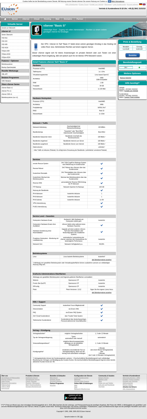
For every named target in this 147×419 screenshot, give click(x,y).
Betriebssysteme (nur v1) (10, 97)
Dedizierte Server (32, 378)
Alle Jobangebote (129, 389)
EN (82, 417)
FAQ (75, 387)
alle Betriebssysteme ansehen (101, 260)
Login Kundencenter (119, 4)
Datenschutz (5, 385)
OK (109, 1)
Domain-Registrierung (33, 386)
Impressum (5, 388)
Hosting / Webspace (33, 383)
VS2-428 (4, 44)
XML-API (4, 74)
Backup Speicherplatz (9, 67)
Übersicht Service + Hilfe (131, 378)
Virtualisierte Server (33, 379)
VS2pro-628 (5, 51)
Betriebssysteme (7, 64)
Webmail (77, 379)
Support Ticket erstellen (132, 97)
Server (15, 19)
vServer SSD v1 (7, 94)
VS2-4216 (5, 47)
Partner (80, 19)
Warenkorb (108, 4)
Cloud (36, 19)
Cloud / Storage (31, 381)
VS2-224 (4, 41)
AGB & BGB (5, 386)
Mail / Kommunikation (33, 385)
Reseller (53, 385)
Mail (57, 19)
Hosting (47, 19)
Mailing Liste (102, 379)
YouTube (101, 386)
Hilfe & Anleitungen (71, 4)
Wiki (75, 385)
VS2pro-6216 (6, 54)
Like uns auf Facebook (106, 385)
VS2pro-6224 (6, 57)
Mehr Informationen (118, 1)
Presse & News (6, 379)
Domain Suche (55, 379)
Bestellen (133, 55)
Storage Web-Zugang (81, 381)
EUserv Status (128, 385)
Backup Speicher (125, 78)
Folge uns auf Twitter (105, 383)
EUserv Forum (83, 4)
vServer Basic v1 (7, 88)
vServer (25, 19)
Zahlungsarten (128, 383)
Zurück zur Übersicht (8, 28)
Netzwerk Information (8, 383)
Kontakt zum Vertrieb (96, 4)
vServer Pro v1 (6, 91)
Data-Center (5, 381)
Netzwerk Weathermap (82, 389)
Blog (100, 381)
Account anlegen (132, 4)
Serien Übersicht (7, 34)
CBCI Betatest (6, 81)
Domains (68, 19)
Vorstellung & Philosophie (10, 378)
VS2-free (4, 38)
